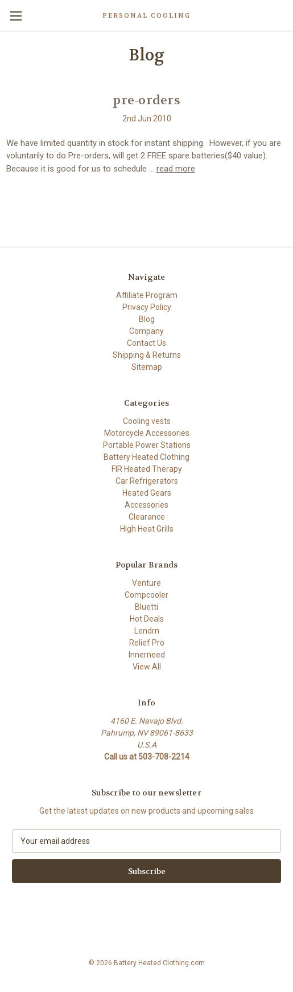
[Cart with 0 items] (286, 15)
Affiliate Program (147, 295)
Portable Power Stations (147, 445)
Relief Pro (146, 642)
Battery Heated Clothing (146, 457)
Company (146, 331)
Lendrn (146, 630)
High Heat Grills (147, 528)
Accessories (146, 504)
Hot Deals (147, 618)
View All (147, 666)
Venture (146, 582)
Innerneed (147, 654)
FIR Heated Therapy (147, 468)
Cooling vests (147, 421)
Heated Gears (146, 492)
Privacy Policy (146, 307)
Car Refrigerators (146, 480)
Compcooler (146, 594)
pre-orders (146, 100)
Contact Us (146, 343)
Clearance (147, 516)
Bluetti (146, 606)
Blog (147, 319)
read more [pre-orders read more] (175, 169)
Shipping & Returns (147, 355)
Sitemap (146, 367)
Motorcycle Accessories (146, 433)
